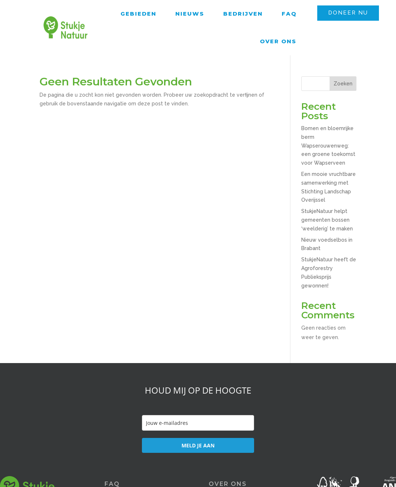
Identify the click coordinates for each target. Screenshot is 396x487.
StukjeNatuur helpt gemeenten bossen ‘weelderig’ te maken (327, 220)
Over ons (278, 41)
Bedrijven (243, 13)
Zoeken (343, 83)
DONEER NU (348, 12)
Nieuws (189, 13)
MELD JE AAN (198, 445)
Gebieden (138, 13)
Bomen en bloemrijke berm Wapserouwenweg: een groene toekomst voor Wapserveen (328, 145)
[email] (198, 423)
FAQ (289, 13)
